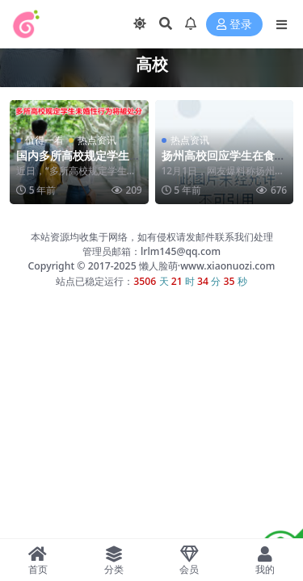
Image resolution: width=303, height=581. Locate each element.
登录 (234, 25)
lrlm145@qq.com (181, 251)
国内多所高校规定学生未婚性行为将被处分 (78, 162)
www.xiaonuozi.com (227, 266)
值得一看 (44, 140)
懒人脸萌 (157, 266)
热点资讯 (97, 140)
